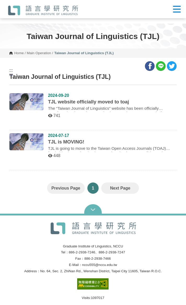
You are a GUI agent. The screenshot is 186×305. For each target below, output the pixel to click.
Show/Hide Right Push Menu (177, 9)
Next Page (120, 188)
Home (19, 53)
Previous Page (65, 188)
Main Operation (39, 53)
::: (11, 70)
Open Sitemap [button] (93, 209)
